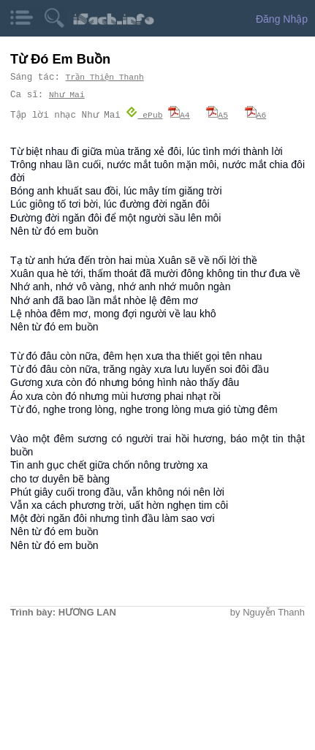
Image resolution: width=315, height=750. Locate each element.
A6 (256, 114)
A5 (218, 114)
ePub (144, 114)
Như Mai (66, 94)
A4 (179, 114)
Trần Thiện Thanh (105, 77)
